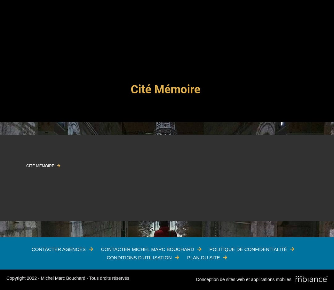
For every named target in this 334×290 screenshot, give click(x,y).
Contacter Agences (59, 249)
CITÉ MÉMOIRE (40, 166)
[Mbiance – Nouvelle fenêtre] (312, 280)
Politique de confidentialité (248, 249)
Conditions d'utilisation (139, 257)
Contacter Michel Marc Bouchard (147, 249)
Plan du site (203, 257)
